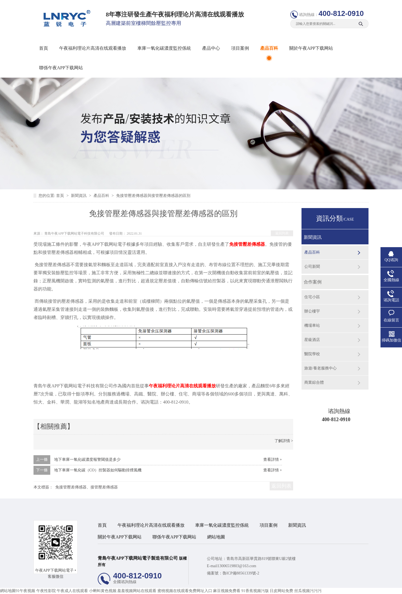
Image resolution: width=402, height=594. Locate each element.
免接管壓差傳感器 (247, 244)
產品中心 (211, 48)
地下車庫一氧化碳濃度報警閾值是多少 (87, 459)
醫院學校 (312, 354)
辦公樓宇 (312, 311)
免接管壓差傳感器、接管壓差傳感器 (86, 487)
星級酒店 (312, 340)
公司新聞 (312, 266)
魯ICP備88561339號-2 (240, 573)
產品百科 (269, 48)
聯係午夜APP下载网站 (61, 67)
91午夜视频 (25, 591)
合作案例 (313, 282)
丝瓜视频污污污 (308, 591)
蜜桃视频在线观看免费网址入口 (184, 591)
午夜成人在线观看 (72, 591)
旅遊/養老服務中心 (320, 368)
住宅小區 (312, 297)
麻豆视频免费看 (226, 591)
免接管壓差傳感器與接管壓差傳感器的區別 (153, 196)
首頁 (43, 48)
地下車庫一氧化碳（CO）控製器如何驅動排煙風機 (98, 470)
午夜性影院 (46, 591)
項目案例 (240, 48)
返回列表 (282, 233)
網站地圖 (216, 537)
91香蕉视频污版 (255, 591)
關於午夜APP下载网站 (311, 48)
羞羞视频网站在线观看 (136, 591)
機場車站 (312, 325)
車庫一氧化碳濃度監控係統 (164, 48)
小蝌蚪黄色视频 (102, 591)
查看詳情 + (272, 459)
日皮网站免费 (281, 591)
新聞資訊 (79, 196)
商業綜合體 (314, 382)
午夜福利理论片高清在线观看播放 (92, 48)
